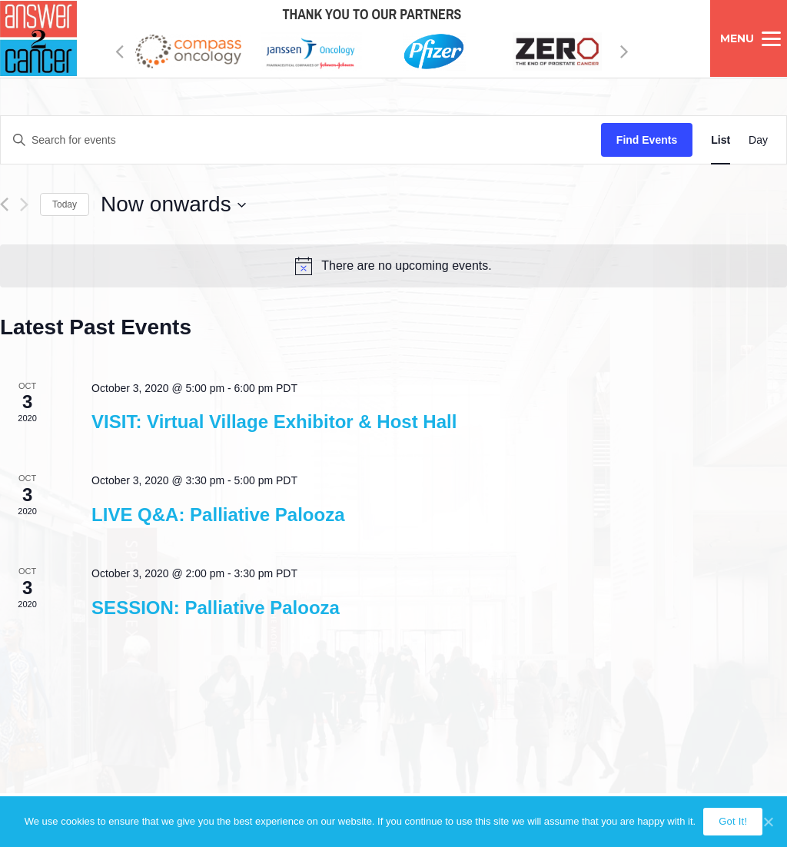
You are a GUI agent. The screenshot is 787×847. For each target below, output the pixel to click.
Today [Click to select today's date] (64, 204)
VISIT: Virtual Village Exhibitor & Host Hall (274, 421)
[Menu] (748, 38)
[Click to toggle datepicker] (174, 204)
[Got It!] (767, 821)
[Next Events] (24, 204)
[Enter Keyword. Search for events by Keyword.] (301, 140)
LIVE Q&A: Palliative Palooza (217, 514)
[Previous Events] (4, 204)
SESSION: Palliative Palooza (215, 607)
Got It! (733, 821)
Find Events (646, 140)
